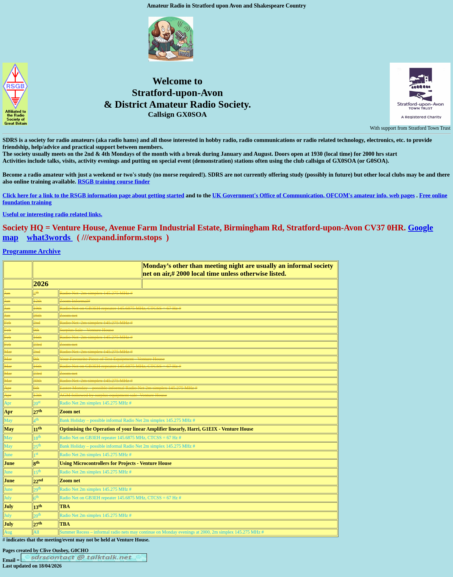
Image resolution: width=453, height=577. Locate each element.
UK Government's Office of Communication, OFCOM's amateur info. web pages (313, 195)
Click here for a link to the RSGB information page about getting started (93, 195)
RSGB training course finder (114, 181)
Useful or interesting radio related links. (52, 214)
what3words (50, 237)
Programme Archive (32, 251)
